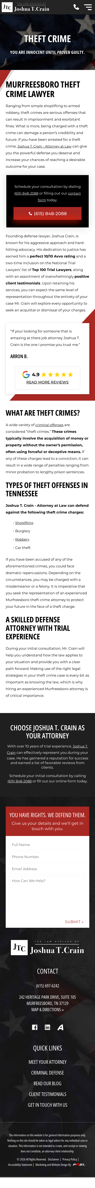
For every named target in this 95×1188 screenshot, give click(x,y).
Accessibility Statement (19, 1175)
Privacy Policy (71, 1169)
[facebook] (31, 1036)
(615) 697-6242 (47, 988)
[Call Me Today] (79, 7)
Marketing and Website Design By (62, 1175)
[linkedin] (47, 1036)
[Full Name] (47, 847)
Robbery (22, 540)
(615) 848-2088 (26, 193)
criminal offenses (50, 426)
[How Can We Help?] (47, 898)
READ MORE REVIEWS (47, 383)
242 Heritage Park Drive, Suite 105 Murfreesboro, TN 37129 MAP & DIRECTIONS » (48, 1007)
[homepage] (47, 951)
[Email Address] (47, 871)
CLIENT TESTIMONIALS (47, 1102)
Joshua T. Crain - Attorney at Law (45, 146)
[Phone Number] (47, 859)
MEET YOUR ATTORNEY (47, 1069)
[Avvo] (64, 1036)
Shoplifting (25, 524)
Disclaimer (54, 1169)
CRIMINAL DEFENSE (47, 1080)
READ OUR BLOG (47, 1091)
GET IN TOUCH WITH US (48, 1113)
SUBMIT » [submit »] (73, 924)
